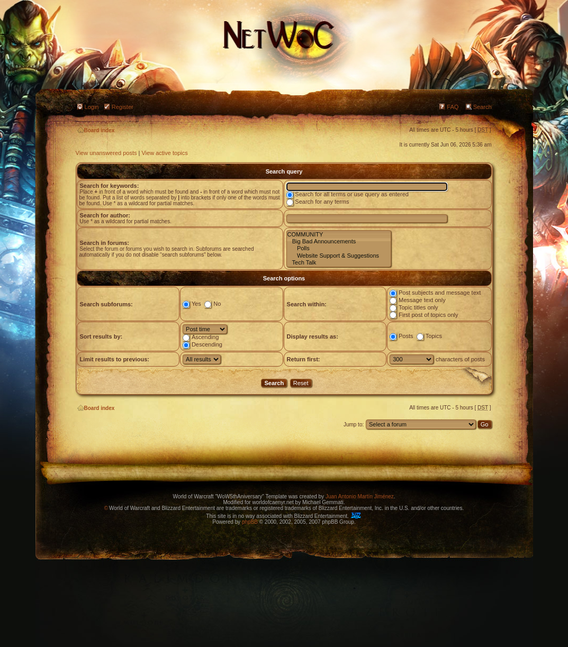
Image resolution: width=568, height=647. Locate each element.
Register (122, 107)
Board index (96, 130)
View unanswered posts (106, 153)
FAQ (452, 107)
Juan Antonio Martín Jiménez (360, 496)
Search (482, 107)
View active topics (164, 153)
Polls (338, 248)
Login (92, 107)
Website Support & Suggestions (338, 255)
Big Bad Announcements (338, 241)
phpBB (250, 522)
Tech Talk (338, 262)
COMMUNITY (338, 234)
